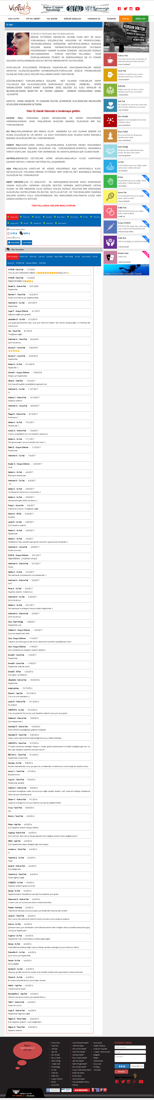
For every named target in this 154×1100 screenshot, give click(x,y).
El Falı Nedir (76, 1076)
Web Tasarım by (126, 1077)
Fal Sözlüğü (55, 1067)
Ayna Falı (48, 223)
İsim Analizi (60, 223)
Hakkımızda (98, 1061)
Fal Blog (97, 1067)
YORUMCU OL (94, 18)
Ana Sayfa (98, 1043)
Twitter (126, 9)
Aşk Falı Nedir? (78, 1061)
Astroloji (47, 217)
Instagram (131, 9)
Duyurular (97, 1064)
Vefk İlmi (95, 217)
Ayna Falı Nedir (78, 1079)
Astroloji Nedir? (78, 1055)
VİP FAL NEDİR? (33, 18)
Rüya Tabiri (59, 217)
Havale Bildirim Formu (80, 1082)
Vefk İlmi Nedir (78, 1046)
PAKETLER (111, 18)
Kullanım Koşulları (100, 1049)
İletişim (96, 1058)
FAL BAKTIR (52, 18)
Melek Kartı (55, 1064)
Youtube (137, 9)
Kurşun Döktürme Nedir (81, 1070)
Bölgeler (97, 1055)
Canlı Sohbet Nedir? (80, 1043)
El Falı (24, 223)
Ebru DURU (27, 1050)
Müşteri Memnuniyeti (102, 1052)
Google (135, 1081)
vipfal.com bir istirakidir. (23, 1093)
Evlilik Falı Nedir (78, 1073)
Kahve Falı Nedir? (79, 1049)
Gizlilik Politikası (99, 1046)
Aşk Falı (36, 217)
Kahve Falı (12, 217)
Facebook (120, 9)
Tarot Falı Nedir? (78, 1052)
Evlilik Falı (35, 223)
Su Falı (84, 217)
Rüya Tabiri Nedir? (79, 1058)
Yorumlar (97, 1070)
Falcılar (75, 1085)
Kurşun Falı (12, 223)
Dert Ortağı (72, 217)
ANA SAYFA (13, 18)
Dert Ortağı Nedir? (79, 1064)
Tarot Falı (24, 217)
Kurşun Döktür (56, 1079)
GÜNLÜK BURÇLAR (72, 18)
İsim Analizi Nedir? (79, 1067)
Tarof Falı (54, 1046)
